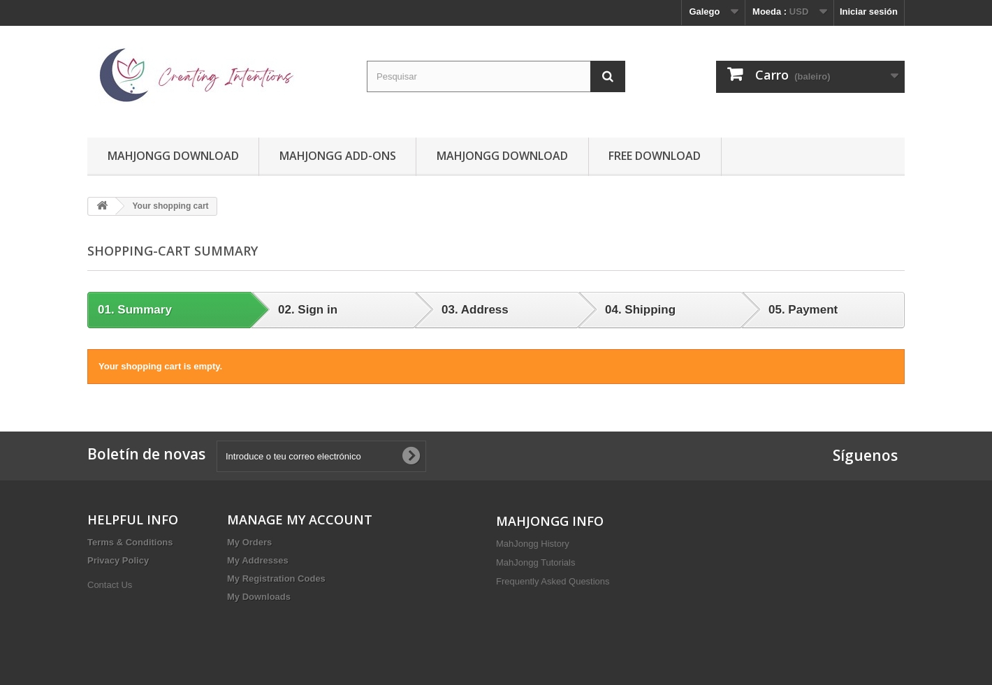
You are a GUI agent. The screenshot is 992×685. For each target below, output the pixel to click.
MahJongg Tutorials (535, 562)
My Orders (249, 542)
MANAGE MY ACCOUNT (299, 519)
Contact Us (109, 585)
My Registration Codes (276, 578)
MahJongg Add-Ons (337, 155)
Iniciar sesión (869, 11)
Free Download (654, 155)
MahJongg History (532, 543)
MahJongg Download (173, 155)
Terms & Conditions (130, 542)
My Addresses (258, 560)
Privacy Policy (118, 560)
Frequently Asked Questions (553, 581)
